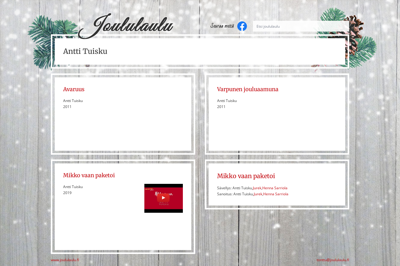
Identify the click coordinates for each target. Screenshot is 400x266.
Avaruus (74, 89)
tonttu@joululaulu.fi (333, 260)
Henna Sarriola (275, 187)
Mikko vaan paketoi (89, 175)
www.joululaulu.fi (65, 260)
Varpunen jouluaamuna (247, 89)
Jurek (257, 187)
